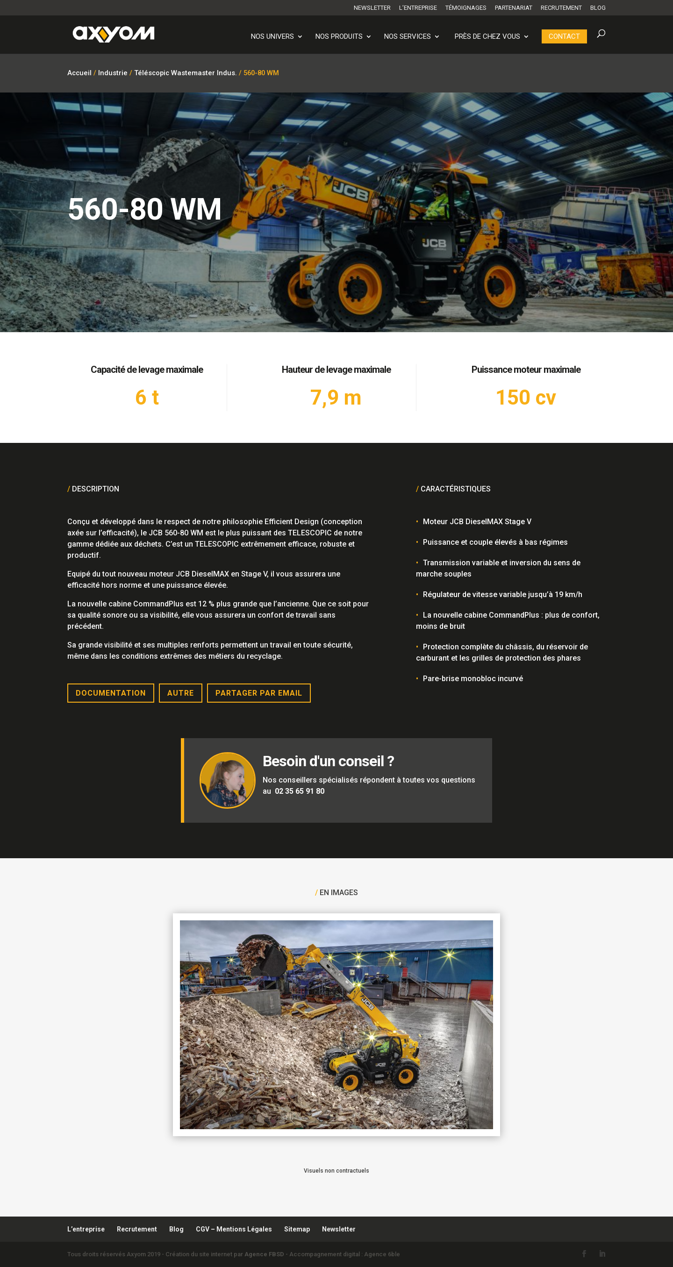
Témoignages (466, 8)
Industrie (113, 73)
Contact (564, 36)
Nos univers (272, 37)
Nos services (407, 37)
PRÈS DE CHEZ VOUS (487, 37)
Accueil (79, 73)
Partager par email (258, 693)
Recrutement (561, 8)
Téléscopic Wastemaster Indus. (185, 73)
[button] (20, 1246)
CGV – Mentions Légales (234, 1229)
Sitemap (297, 1229)
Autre (180, 693)
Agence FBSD (264, 1254)
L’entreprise (418, 8)
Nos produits (339, 37)
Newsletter (372, 8)
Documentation (111, 693)
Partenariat (513, 8)
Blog (598, 8)
